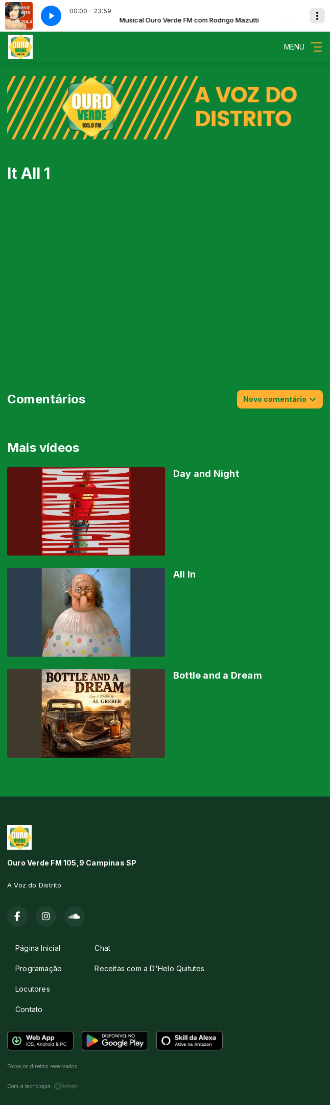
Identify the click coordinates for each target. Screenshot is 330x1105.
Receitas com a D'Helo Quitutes (149, 968)
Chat (102, 948)
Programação (38, 968)
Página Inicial (37, 948)
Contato (28, 1009)
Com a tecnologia (42, 1086)
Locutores (32, 988)
